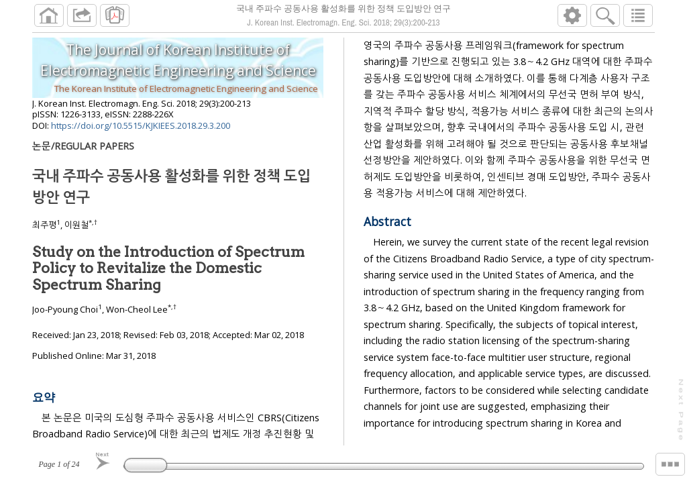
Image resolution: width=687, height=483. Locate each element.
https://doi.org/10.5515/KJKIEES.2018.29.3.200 (140, 131)
